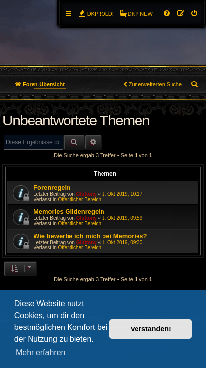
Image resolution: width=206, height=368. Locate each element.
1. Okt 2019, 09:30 (122, 242)
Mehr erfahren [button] (41, 352)
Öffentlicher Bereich (79, 199)
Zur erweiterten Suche (155, 84)
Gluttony (86, 194)
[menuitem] (194, 14)
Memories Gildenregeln (69, 211)
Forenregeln (52, 187)
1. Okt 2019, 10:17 (122, 194)
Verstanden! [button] (151, 329)
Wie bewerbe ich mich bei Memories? (90, 236)
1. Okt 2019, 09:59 (122, 218)
